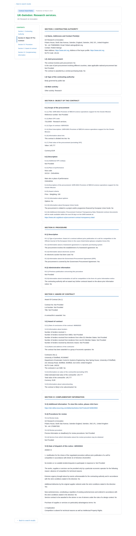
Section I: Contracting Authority (25, 32)
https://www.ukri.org (62, 50)
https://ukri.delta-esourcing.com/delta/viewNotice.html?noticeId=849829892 (71, 408)
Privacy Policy (46, 531)
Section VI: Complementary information (27, 53)
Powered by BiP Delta (59, 531)
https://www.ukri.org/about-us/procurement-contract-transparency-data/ (70, 217)
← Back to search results (23, 4)
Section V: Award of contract (27, 48)
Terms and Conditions (24, 531)
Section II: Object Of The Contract (26, 39)
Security (36, 531)
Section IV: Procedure (25, 44)
